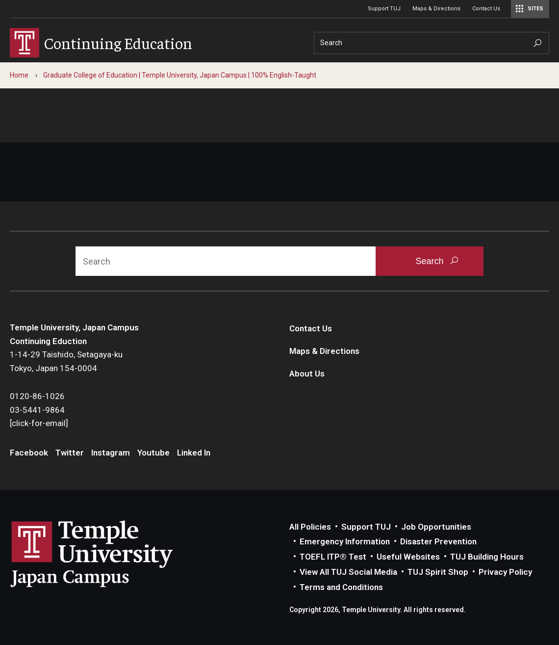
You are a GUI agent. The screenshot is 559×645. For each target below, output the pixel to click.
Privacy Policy (505, 572)
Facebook (29, 452)
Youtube (153, 452)
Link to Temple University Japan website (108, 553)
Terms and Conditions (341, 587)
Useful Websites (408, 557)
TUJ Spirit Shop (437, 572)
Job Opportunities (436, 527)
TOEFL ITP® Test (333, 557)
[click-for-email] (39, 423)
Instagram (110, 452)
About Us (307, 373)
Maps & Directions (436, 8)
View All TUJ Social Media (348, 572)
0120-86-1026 (37, 396)
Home (19, 75)
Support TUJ (384, 8)
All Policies (310, 527)
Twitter (69, 452)
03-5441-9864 (37, 410)
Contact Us (486, 8)
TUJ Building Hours (487, 557)
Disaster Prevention (438, 541)
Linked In (193, 452)
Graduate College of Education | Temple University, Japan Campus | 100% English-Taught (179, 75)
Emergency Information (345, 541)
